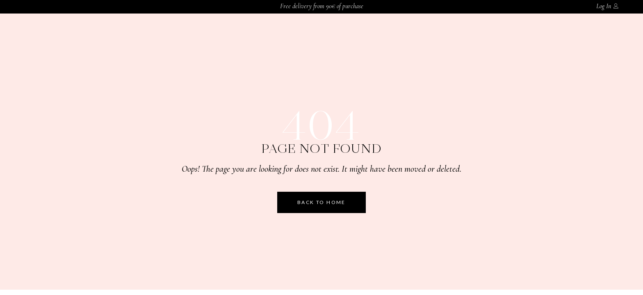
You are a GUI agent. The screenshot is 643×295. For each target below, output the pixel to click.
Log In (603, 6)
